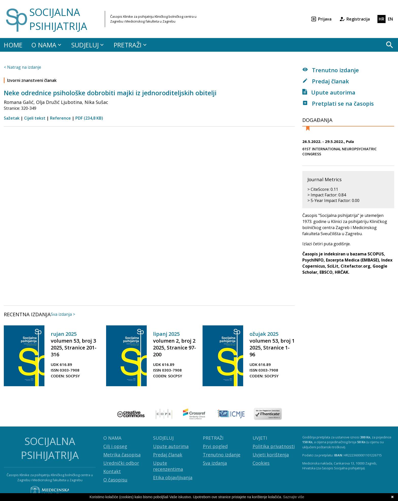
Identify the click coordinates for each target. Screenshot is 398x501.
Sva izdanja (215, 463)
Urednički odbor (121, 463)
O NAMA (47, 45)
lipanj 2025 (166, 333)
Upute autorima (328, 92)
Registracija (354, 19)
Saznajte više (293, 497)
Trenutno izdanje (330, 70)
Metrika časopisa (122, 455)
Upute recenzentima (168, 466)
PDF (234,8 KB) (89, 118)
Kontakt (112, 471)
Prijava (321, 19)
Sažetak (12, 118)
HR (381, 19)
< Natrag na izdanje (22, 67)
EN (390, 19)
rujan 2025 (64, 333)
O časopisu (115, 480)
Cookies (261, 463)
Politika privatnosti (274, 446)
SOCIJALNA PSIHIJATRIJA (58, 19)
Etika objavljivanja (172, 477)
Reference (60, 118)
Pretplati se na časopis (338, 103)
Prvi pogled (215, 446)
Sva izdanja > (63, 314)
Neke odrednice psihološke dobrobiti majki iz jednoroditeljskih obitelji (110, 92)
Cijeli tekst (34, 118)
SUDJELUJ (88, 45)
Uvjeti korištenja (271, 455)
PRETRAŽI (131, 45)
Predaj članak (325, 81)
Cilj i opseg (115, 446)
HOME (13, 45)
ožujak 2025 (264, 333)
